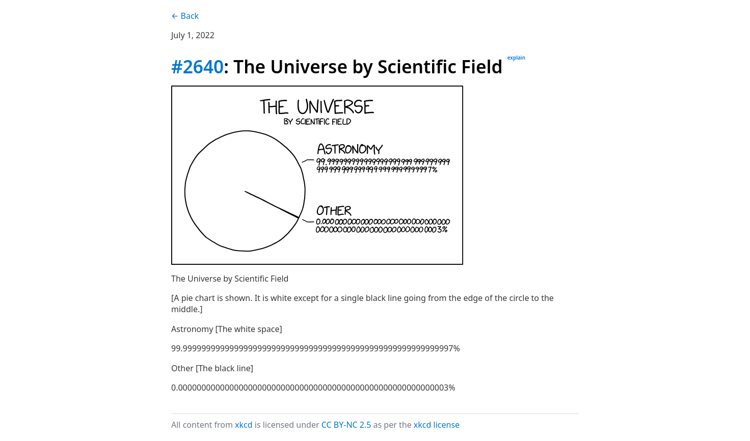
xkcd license (437, 424)
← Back (185, 15)
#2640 (197, 66)
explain (516, 57)
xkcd (244, 424)
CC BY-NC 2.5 (346, 424)
